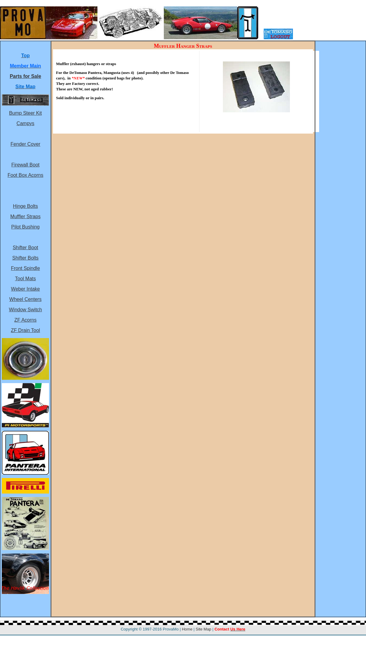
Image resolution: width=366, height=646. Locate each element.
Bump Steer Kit (25, 113)
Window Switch (25, 309)
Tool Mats (25, 278)
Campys (25, 123)
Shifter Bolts (25, 257)
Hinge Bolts (25, 206)
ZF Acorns (25, 320)
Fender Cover (25, 144)
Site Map (203, 629)
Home (187, 629)
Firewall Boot (25, 164)
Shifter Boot (25, 247)
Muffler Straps (25, 216)
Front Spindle (25, 268)
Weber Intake (25, 289)
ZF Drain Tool (25, 330)
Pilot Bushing (25, 226)
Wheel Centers (25, 299)
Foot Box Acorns (25, 175)
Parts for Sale (25, 76)
